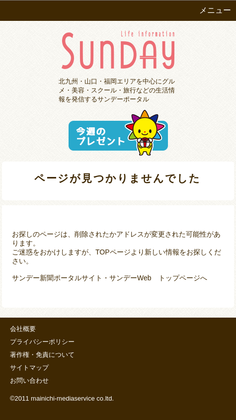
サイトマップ (29, 367)
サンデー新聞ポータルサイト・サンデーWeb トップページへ (109, 278)
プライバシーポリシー (42, 341)
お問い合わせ (29, 380)
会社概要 (23, 329)
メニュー (215, 10)
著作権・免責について (42, 354)
